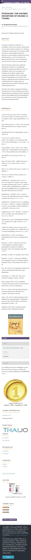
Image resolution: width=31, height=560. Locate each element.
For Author (5, 438)
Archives (9, 7)
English (4, 464)
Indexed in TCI (6, 415)
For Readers (5, 451)
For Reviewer (6, 440)
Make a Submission (10, 519)
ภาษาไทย (4, 466)
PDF (5, 338)
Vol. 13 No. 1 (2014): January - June (11, 9)
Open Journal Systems (8, 473)
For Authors (5, 453)
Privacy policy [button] (7, 553)
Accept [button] (8, 557)
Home (3, 7)
